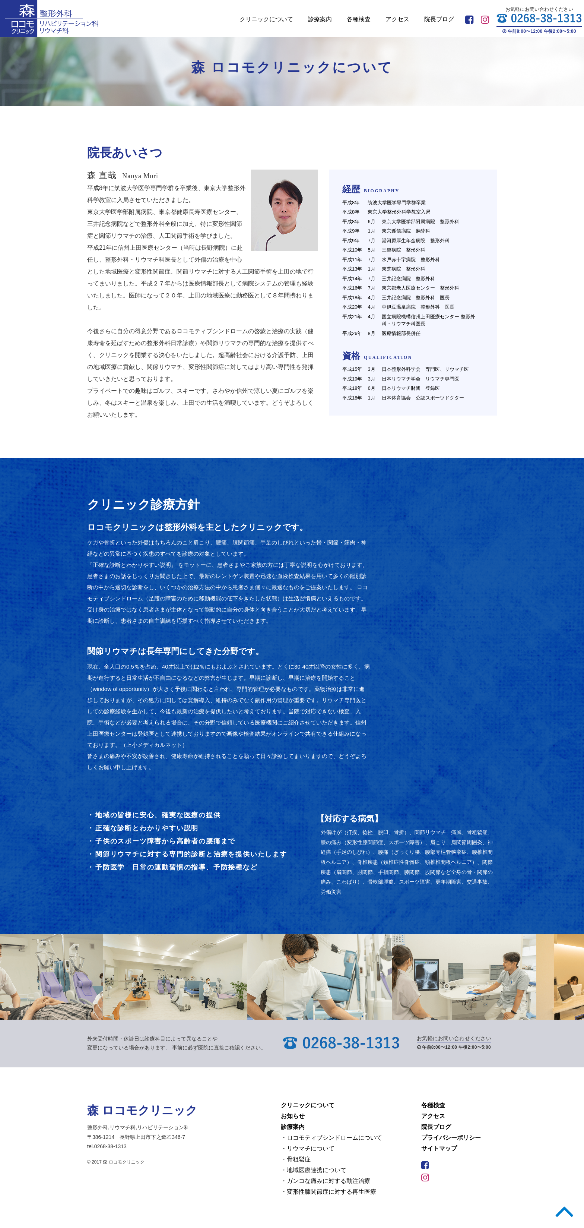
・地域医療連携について (313, 1170)
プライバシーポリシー (451, 1137)
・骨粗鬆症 (296, 1159)
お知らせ (293, 1116)
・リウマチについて (307, 1148)
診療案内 (320, 19)
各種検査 (359, 19)
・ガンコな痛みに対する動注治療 (325, 1181)
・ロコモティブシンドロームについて (331, 1137)
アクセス (397, 19)
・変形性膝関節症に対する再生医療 (328, 1191)
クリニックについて (266, 19)
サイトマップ (439, 1148)
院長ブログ (439, 19)
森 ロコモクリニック (145, 1110)
